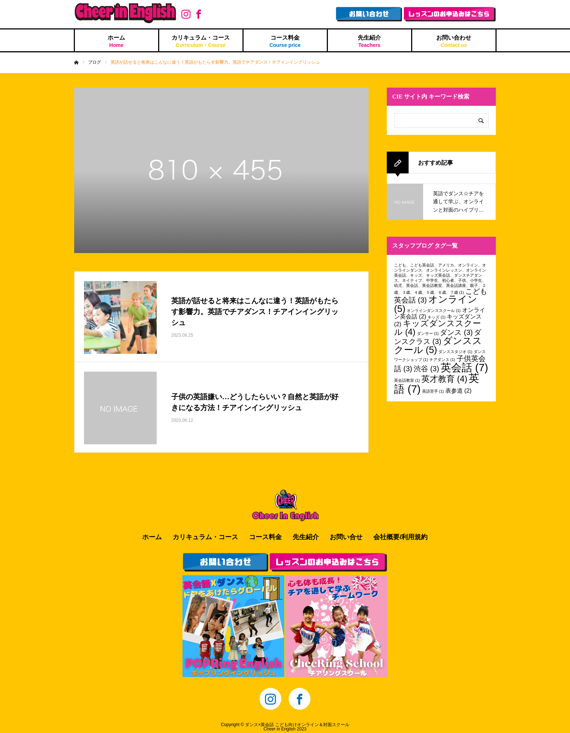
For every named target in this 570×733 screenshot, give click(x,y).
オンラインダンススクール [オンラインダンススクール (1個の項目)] (434, 310)
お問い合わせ (453, 41)
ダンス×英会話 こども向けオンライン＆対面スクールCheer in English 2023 (297, 727)
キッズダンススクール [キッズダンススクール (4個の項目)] (437, 327)
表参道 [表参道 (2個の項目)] (458, 390)
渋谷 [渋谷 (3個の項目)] (426, 369)
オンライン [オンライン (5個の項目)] (435, 304)
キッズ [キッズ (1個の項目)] (436, 317)
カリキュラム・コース (200, 41)
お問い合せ (346, 537)
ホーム (116, 41)
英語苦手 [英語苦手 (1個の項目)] (433, 391)
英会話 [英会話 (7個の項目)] (464, 367)
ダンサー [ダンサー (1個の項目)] (428, 333)
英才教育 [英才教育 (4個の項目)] (444, 379)
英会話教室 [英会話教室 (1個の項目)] (407, 380)
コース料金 (285, 41)
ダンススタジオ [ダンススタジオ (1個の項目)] (455, 351)
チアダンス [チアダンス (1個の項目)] (442, 359)
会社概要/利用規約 (400, 537)
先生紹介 (369, 41)
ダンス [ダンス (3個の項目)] (456, 332)
